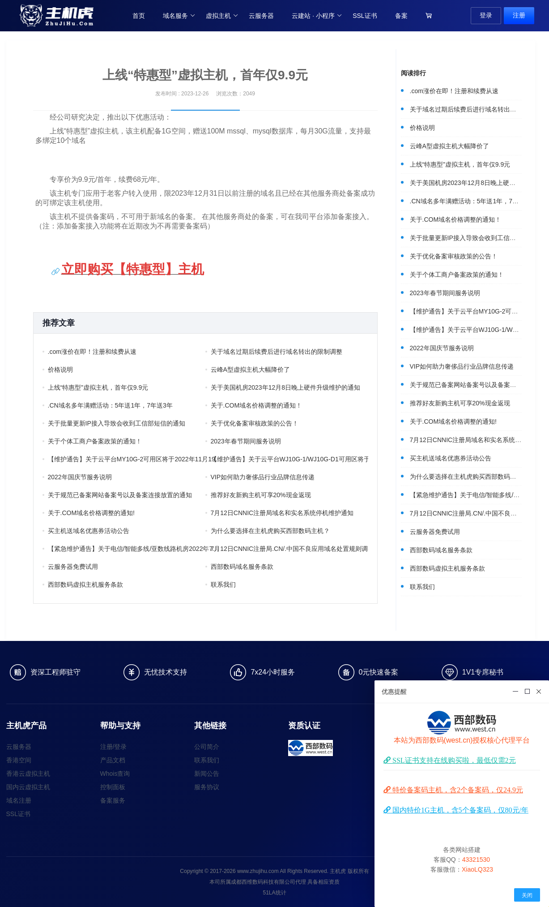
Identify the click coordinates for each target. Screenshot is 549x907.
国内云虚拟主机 (28, 787)
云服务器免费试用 (73, 566)
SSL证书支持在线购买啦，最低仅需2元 (453, 760)
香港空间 (18, 760)
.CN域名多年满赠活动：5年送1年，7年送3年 (110, 405)
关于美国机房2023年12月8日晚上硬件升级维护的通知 (286, 387)
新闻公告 (206, 773)
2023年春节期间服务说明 (246, 441)
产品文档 (112, 760)
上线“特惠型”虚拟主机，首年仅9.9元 (98, 387)
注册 (519, 15)
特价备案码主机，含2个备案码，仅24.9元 (457, 789)
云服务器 (261, 15)
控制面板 (112, 787)
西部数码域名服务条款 (242, 566)
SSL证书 (365, 15)
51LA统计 (274, 893)
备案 (401, 15)
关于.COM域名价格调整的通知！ (256, 405)
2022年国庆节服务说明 (80, 477)
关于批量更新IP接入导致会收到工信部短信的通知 (116, 423)
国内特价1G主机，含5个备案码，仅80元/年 (459, 809)
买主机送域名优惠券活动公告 (88, 530)
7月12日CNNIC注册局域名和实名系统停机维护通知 (282, 512)
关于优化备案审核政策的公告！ (254, 423)
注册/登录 (113, 746)
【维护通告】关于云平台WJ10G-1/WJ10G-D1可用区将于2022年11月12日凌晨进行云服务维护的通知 (298, 459)
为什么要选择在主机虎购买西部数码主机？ (270, 530)
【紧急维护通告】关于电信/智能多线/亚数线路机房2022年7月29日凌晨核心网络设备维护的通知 (135, 548)
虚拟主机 (222, 15)
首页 (138, 15)
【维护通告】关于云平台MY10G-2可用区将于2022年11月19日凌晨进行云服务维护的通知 (135, 459)
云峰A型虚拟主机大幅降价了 (250, 369)
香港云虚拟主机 (28, 773)
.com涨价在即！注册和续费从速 (92, 351)
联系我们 (223, 584)
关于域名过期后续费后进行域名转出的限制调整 (276, 351)
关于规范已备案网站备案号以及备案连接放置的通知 (120, 495)
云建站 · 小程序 (317, 15)
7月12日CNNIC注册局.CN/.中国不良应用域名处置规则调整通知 (298, 548)
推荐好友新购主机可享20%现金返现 (261, 495)
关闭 (527, 895)
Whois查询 (115, 773)
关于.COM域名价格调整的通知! (91, 512)
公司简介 (206, 746)
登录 (486, 15)
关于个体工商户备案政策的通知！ (95, 441)
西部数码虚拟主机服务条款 (85, 584)
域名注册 (18, 800)
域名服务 (179, 15)
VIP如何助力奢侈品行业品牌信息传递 (263, 477)
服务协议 (206, 787)
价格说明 (60, 369)
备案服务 (112, 800)
